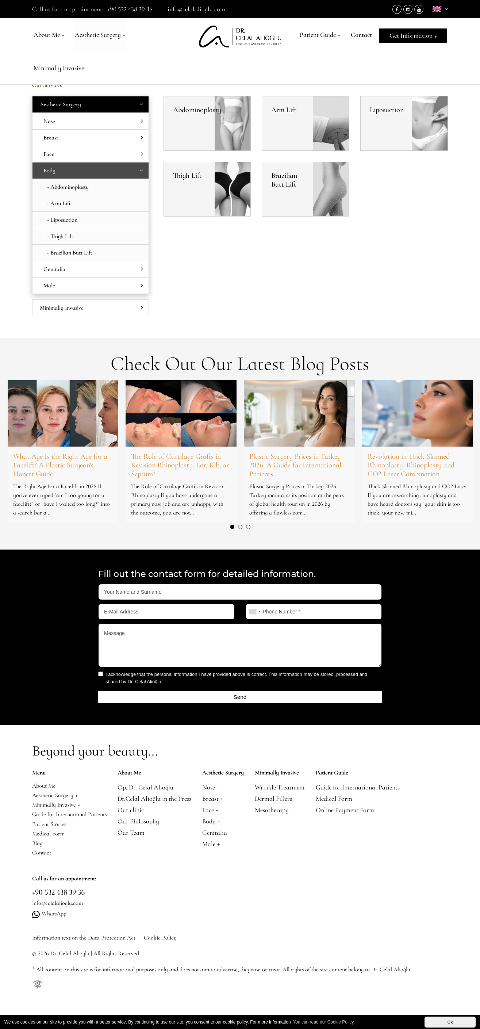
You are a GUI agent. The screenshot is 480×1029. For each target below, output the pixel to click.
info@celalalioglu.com (196, 9)
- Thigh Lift (60, 236)
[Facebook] (397, 9)
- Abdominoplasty (68, 187)
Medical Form (50, 846)
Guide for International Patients (74, 824)
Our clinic (140, 812)
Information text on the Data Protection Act (89, 960)
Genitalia (93, 269)
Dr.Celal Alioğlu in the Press (164, 801)
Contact (361, 36)
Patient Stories (51, 835)
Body (93, 60)
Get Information (413, 36)
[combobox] (254, 611)
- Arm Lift (59, 203)
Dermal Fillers (283, 801)
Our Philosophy (148, 824)
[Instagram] (407, 9)
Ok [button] (450, 1022)
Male (93, 285)
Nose (93, 121)
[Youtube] (418, 9)
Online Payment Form (354, 812)
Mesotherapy (281, 812)
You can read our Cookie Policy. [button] (323, 1022)
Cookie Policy (176, 960)
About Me (47, 36)
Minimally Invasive (158, 36)
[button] (232, 527)
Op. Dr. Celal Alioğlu (155, 790)
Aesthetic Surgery (97, 36)
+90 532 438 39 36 (130, 9)
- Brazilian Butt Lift (69, 252)
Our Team (140, 835)
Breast (93, 137)
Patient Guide (321, 36)
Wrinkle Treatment (289, 790)
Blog (38, 858)
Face (93, 154)
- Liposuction (62, 219)
